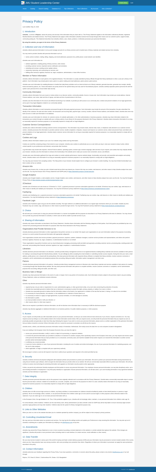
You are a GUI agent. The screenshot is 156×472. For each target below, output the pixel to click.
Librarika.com (132, 469)
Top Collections (69, 8)
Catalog (32, 8)
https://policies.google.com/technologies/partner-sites (47, 180)
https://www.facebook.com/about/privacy (113, 206)
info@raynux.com (67, 422)
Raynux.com (29, 469)
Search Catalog (43, 8)
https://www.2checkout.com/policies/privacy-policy (95, 188)
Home (24, 8)
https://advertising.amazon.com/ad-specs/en (81, 171)
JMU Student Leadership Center (42, 2)
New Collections (82, 8)
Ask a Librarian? (107, 8)
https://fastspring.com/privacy (65, 197)
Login (131, 2)
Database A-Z (56, 8)
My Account (94, 8)
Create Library (123, 2)
